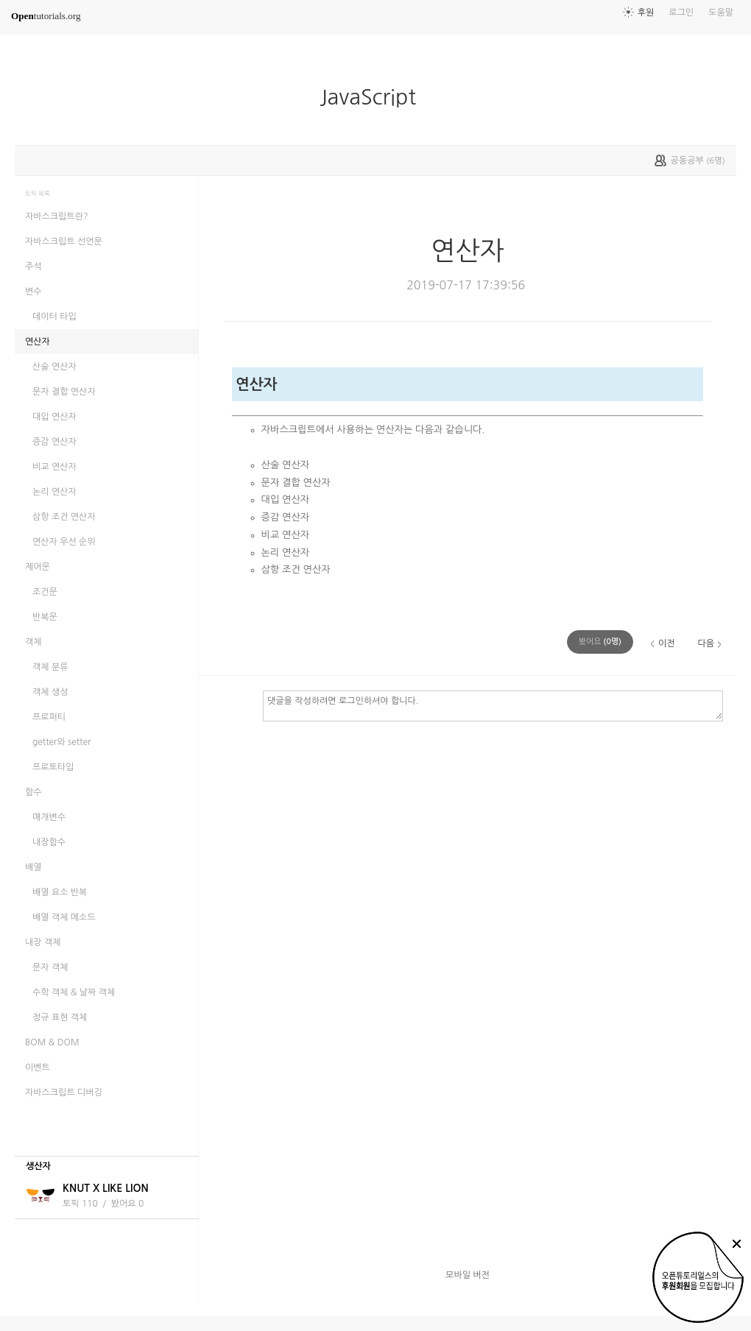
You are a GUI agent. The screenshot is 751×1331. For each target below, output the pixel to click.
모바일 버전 (467, 1275)
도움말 (720, 12)
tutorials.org (46, 15)
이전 (666, 643)
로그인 (681, 12)
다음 (705, 643)
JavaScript (374, 97)
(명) (600, 642)
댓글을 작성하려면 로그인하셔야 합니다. (493, 705)
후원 (646, 12)
